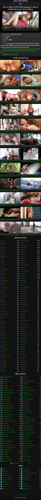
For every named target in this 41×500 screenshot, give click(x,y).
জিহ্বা (3, 336)
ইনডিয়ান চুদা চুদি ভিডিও (7, 405)
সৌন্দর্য (3, 265)
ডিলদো (24, 302)
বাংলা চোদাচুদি (14, 54)
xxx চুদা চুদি (25, 383)
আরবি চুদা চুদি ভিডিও (27, 394)
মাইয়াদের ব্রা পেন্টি (6, 356)
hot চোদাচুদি (5, 379)
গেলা (24, 329)
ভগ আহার (4, 316)
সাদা (34, 51)
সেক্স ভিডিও (25, 484)
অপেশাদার (25, 291)
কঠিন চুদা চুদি (5, 423)
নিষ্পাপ (24, 256)
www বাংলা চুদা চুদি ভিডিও (28, 381)
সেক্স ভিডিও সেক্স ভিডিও (7, 477)
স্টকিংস (4, 271)
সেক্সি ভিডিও (5, 482)
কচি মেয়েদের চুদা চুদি (6, 419)
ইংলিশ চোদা (25, 397)
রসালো (4, 331)
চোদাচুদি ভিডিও (26, 488)
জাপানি (4, 294)
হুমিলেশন (25, 362)
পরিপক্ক (4, 362)
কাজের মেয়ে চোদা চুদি (27, 430)
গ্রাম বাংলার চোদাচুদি (6, 458)
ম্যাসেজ (4, 353)
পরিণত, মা (25, 358)
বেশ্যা (24, 51)
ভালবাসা (25, 356)
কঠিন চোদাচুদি (26, 423)
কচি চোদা (25, 414)
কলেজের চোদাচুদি (6, 427)
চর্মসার (3, 302)
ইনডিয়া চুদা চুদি (26, 403)
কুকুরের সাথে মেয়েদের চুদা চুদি (9, 447)
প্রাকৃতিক (4, 283)
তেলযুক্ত (4, 327)
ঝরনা (24, 371)
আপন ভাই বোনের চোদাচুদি (28, 390)
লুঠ (32, 51)
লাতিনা (24, 333)
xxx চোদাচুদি (5, 385)
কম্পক (24, 322)
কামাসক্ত (18, 49)
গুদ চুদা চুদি (4, 454)
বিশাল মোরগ (19, 51)
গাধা (32, 49)
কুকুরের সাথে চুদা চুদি (27, 443)
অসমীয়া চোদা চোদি (27, 388)
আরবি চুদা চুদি (5, 394)
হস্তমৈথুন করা (5, 269)
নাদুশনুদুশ (4, 367)
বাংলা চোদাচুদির (5, 484)
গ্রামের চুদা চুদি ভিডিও (7, 461)
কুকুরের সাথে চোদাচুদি (7, 445)
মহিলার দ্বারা (25, 265)
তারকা (24, 316)
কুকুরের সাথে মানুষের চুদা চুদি (29, 445)
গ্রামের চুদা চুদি (26, 458)
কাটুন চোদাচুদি (5, 436)
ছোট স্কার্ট (4, 364)
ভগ (23, 243)
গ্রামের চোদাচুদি (15, 463)
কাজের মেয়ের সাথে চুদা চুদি (8, 432)
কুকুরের (21, 49)
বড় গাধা (24, 369)
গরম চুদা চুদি (25, 450)
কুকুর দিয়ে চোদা (26, 439)
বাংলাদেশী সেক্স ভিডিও (7, 480)
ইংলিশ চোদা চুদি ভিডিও (28, 399)
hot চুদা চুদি (25, 377)
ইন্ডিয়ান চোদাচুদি (26, 410)
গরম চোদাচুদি (5, 452)
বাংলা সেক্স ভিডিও (6, 475)
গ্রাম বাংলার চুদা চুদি (27, 456)
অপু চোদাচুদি (5, 388)
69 (2, 329)
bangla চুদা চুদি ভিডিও (7, 377)
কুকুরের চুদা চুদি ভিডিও (28, 441)
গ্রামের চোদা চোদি (26, 461)
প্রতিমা (24, 351)
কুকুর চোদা (4, 439)
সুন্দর (3, 260)
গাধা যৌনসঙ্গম (37, 49)
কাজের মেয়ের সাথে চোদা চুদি (29, 432)
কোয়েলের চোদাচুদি (27, 447)
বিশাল (24, 349)
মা (2, 320)
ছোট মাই (4, 249)
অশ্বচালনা (10, 49)
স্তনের (24, 340)
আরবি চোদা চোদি (6, 397)
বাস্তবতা (4, 333)
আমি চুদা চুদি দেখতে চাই (7, 392)
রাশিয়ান (24, 338)
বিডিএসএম (25, 311)
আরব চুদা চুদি (26, 392)
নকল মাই (25, 342)
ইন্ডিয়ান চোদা (25, 408)
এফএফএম (25, 327)
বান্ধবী (3, 291)
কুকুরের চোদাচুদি (5, 443)
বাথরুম (3, 351)
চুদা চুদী (3, 468)
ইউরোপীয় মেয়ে (26, 241)
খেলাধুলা (25, 367)
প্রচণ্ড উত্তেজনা (26, 336)
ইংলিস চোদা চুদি (5, 403)
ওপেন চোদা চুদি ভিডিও (7, 414)
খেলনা (24, 269)
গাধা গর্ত (24, 331)
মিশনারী (29, 51)
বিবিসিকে (25, 305)
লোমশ (24, 285)
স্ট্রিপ (36, 51)
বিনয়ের (24, 280)
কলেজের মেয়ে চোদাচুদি (28, 427)
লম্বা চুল (24, 347)
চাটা (3, 369)
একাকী (24, 283)
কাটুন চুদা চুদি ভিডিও (27, 434)
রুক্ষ (23, 353)
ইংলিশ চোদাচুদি (26, 401)
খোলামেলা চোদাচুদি (6, 450)
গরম (30, 49)
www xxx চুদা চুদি (6, 381)
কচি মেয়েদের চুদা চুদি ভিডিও (29, 419)
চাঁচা (3, 254)
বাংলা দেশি (4, 488)
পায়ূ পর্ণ (4, 486)
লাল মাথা (25, 294)
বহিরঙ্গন (24, 289)
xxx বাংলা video (26, 480)
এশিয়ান (24, 278)
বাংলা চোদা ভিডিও (27, 486)
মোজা (3, 358)
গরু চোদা (25, 452)
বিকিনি (3, 347)
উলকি (3, 300)
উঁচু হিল (4, 342)
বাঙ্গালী (24, 364)
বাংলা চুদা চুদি (5, 473)
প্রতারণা (4, 322)
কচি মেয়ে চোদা (26, 416)
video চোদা (25, 379)
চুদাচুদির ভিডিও (26, 477)
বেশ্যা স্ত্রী (4, 307)
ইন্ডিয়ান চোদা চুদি (6, 410)
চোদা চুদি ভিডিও (20, 1)
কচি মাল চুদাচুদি (5, 416)
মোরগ (3, 309)
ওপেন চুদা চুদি (5, 412)
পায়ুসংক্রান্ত (7, 51)
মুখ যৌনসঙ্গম (5, 338)
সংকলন (4, 278)
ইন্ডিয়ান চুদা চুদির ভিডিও (7, 408)
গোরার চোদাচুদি (5, 456)
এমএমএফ (25, 325)
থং (3, 51)
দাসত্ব (24, 318)
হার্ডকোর (2, 52)
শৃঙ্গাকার (4, 274)
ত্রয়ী (3, 276)
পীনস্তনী (11, 51)
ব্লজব (26, 51)
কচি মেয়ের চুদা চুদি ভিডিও (28, 421)
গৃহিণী (24, 314)
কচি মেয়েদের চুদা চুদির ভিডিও (8, 421)
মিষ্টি (23, 274)
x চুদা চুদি (4, 383)
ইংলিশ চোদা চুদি (5, 399)
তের (24, 258)
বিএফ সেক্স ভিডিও (27, 475)
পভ (3, 298)
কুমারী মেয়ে (26, 49)
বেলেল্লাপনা (4, 360)
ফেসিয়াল (25, 276)
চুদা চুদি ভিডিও (5, 471)
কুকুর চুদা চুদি (25, 436)
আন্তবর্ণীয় (25, 298)
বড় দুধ (14, 51)
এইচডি (14, 49)
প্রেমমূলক (4, 371)
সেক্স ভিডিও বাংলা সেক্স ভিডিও (29, 473)
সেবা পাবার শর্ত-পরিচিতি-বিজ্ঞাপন (20, 494)
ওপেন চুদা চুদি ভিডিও (27, 412)
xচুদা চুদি (24, 385)
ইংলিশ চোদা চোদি (6, 401)
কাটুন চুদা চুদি (5, 434)
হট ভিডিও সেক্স (26, 468)
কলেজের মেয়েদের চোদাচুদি (8, 430)
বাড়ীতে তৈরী (5, 314)
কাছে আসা (4, 305)
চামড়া (24, 267)
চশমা (3, 318)
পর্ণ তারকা (4, 287)
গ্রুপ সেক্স (4, 340)
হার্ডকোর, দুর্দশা (5, 349)
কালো (24, 296)
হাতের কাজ (25, 309)
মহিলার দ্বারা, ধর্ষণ (27, 320)
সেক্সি (24, 482)
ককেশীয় (4, 311)
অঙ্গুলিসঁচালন (26, 271)
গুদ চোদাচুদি (25, 454)
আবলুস (4, 344)
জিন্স (2, 51)
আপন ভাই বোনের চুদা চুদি (8, 390)
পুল (23, 360)
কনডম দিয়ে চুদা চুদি (27, 425)
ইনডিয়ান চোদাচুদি (26, 405)
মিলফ (3, 263)
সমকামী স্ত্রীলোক (26, 287)
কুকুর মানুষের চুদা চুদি (6, 441)
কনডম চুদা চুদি (5, 425)
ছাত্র (3, 325)
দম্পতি (24, 300)
